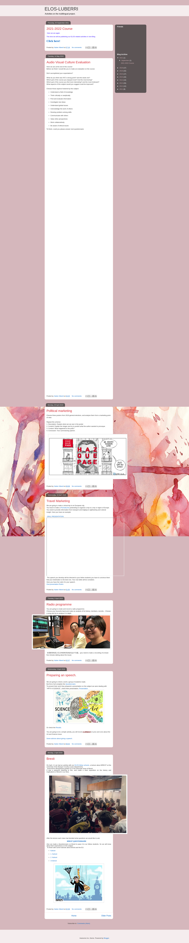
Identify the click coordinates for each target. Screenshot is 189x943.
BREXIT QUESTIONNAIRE (76, 841)
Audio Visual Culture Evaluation (68, 62)
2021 (121, 58)
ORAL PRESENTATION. (55, 516)
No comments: (77, 47)
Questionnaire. (71, 684)
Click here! (53, 41)
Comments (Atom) (83, 923)
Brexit (50, 758)
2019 (121, 68)
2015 (121, 77)
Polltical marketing (59, 411)
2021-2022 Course (59, 28)
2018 (121, 71)
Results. (58, 727)
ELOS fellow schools (82, 765)
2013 (121, 83)
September (125, 60)
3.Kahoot (54, 861)
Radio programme (59, 604)
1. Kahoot (54, 854)
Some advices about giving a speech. (59, 738)
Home (73, 916)
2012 (121, 86)
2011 (121, 89)
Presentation (83, 688)
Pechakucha (65, 508)
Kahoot (53, 851)
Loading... (85, 260)
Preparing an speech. (61, 675)
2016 (121, 74)
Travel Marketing (58, 501)
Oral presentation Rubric (55, 584)
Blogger (106, 938)
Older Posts (106, 916)
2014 (121, 80)
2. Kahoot (54, 857)
